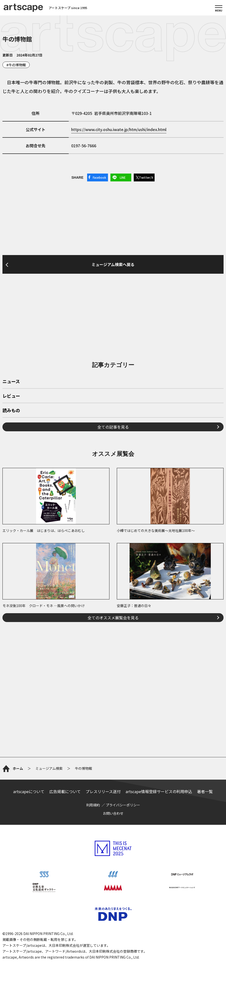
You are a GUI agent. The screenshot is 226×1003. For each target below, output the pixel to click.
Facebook (99, 177)
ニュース (11, 381)
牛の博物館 (17, 64)
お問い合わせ (113, 813)
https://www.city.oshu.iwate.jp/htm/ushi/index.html (118, 129)
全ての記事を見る (113, 427)
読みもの (11, 410)
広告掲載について (65, 791)
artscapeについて (28, 791)
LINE (123, 177)
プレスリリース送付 (103, 791)
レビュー (11, 396)
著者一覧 (205, 791)
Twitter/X (146, 177)
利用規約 (93, 804)
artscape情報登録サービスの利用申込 (159, 791)
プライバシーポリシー (123, 804)
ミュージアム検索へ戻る (113, 264)
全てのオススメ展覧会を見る (113, 618)
